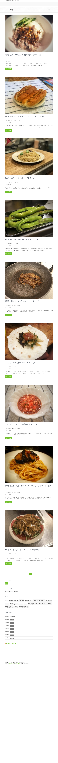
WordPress (11, 663)
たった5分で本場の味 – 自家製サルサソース (21, 424)
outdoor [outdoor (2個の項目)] (7, 603)
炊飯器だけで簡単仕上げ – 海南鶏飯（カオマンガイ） (24, 55)
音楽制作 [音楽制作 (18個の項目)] (24, 607)
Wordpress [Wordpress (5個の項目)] (14, 604)
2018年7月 (9, 626)
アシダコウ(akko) (17, 58)
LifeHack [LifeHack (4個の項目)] (49, 600)
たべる (7, 61)
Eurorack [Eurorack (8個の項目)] (30, 600)
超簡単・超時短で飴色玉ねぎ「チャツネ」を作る (23, 301)
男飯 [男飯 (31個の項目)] (32, 603)
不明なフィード (11, 643)
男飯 (10, 61)
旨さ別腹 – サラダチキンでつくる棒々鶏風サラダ (23, 550)
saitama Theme (18, 663)
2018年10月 (10, 616)
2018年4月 (9, 635)
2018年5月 (9, 632)
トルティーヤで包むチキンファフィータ (20, 363)
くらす (7, 591)
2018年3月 (9, 638)
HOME (48, 9)
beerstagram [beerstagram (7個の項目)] (14, 600)
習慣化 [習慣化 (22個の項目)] (10, 607)
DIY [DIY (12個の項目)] (22, 600)
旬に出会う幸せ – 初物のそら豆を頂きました (21, 239)
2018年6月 (9, 629)
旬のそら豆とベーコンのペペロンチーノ (20, 178)
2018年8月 (9, 623)
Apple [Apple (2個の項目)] (7, 600)
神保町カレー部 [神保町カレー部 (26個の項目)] (44, 604)
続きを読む (8, 68)
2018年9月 (9, 619)
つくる (16, 591)
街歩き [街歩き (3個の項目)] (16, 606)
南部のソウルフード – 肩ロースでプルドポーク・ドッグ (25, 116)
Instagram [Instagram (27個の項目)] (40, 600)
